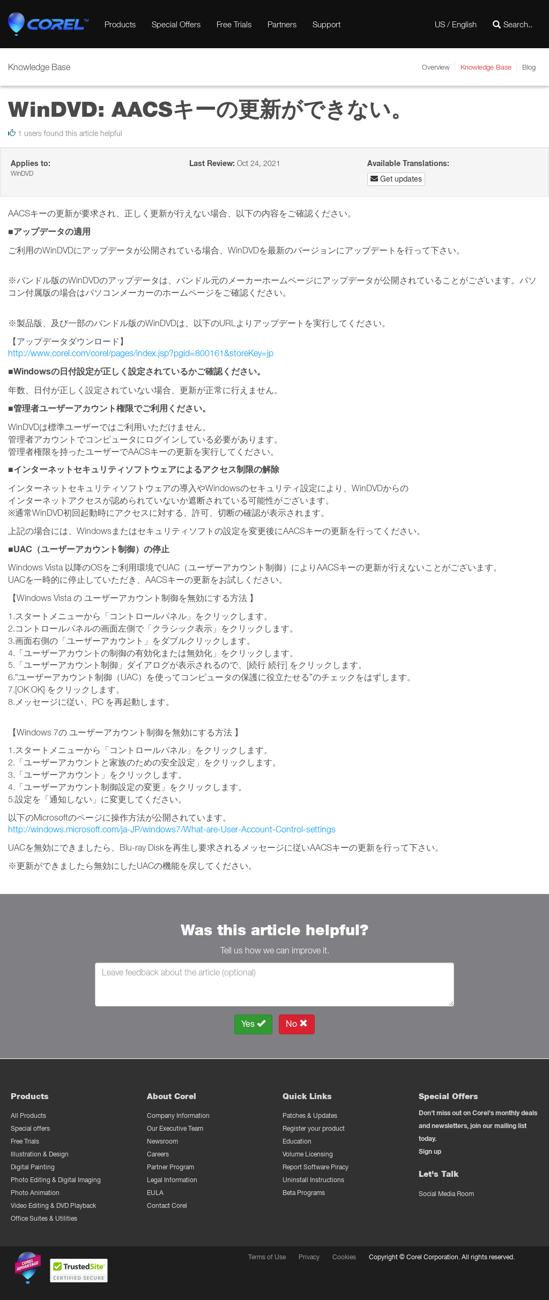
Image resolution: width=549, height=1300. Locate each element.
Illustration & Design (40, 1154)
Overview (436, 67)
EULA (155, 1193)
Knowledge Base (486, 67)
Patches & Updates (310, 1115)
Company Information (178, 1115)
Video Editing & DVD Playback (53, 1205)
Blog (529, 67)
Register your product (314, 1128)
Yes (253, 1024)
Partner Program (170, 1167)
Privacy (309, 1257)
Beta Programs (304, 1193)
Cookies (344, 1257)
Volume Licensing (308, 1154)
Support (326, 24)
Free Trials (234, 24)
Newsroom (162, 1141)
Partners (282, 24)
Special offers (30, 1128)
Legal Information (172, 1180)
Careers (158, 1154)
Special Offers (176, 24)
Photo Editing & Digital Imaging (56, 1180)
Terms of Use (267, 1257)
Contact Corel (167, 1205)
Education (297, 1141)
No (297, 1024)
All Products (28, 1115)
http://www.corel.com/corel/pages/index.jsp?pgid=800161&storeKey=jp (140, 353)
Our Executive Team (175, 1128)
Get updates (396, 179)
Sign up (430, 1151)
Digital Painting (33, 1167)
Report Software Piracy (315, 1167)
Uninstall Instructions (313, 1180)
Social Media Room (446, 1194)
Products (120, 24)
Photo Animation (35, 1193)
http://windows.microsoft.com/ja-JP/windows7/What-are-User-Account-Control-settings (172, 829)
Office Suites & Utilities (44, 1218)
